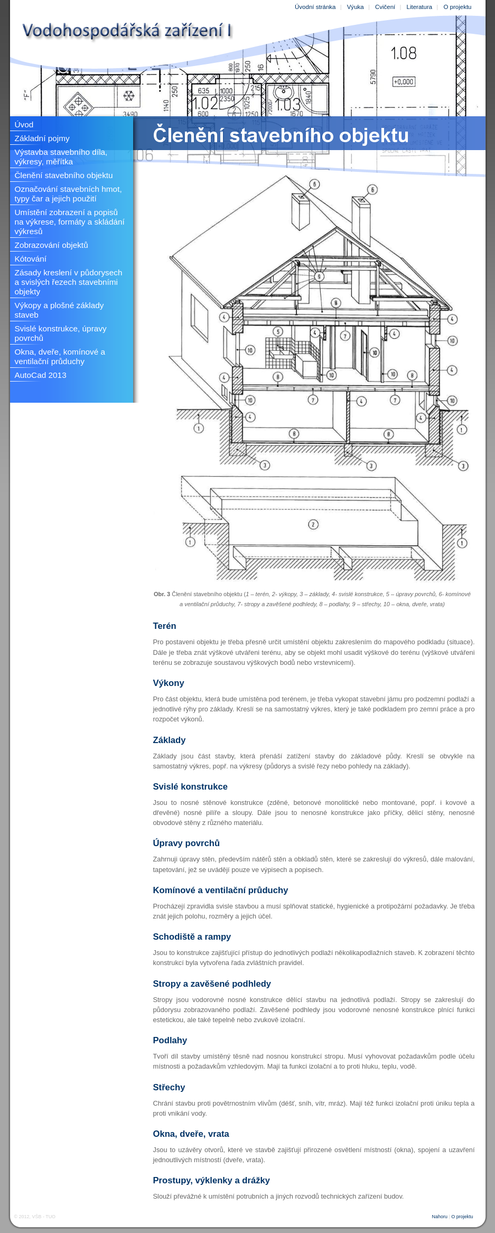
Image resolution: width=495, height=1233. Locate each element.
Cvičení (385, 7)
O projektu (457, 7)
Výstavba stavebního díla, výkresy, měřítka (61, 156)
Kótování (31, 258)
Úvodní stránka (315, 7)
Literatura (420, 7)
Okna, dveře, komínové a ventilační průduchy (60, 356)
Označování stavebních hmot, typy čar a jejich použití (68, 193)
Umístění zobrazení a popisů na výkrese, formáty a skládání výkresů (70, 222)
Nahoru (439, 1216)
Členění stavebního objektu (64, 175)
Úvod (24, 124)
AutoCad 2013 (41, 374)
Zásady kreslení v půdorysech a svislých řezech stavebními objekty (69, 282)
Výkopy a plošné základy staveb (59, 310)
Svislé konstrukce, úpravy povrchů (61, 333)
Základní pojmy (42, 138)
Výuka (355, 7)
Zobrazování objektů (51, 244)
